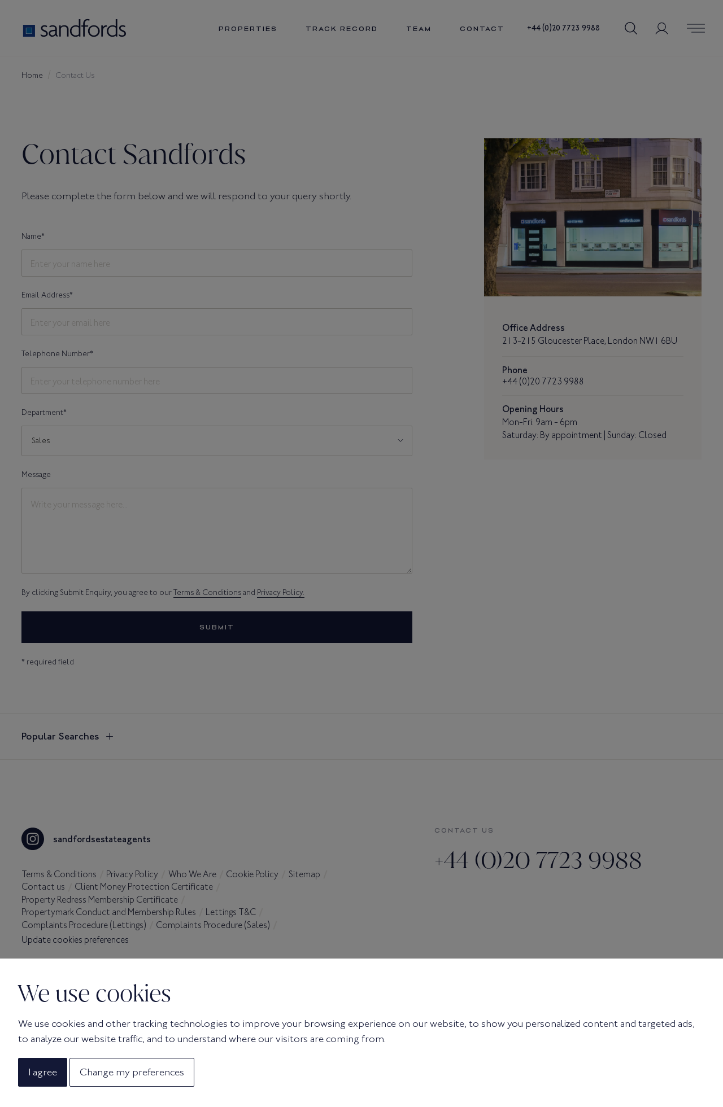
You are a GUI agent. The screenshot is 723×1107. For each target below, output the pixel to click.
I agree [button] (42, 1072)
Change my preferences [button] (132, 1072)
